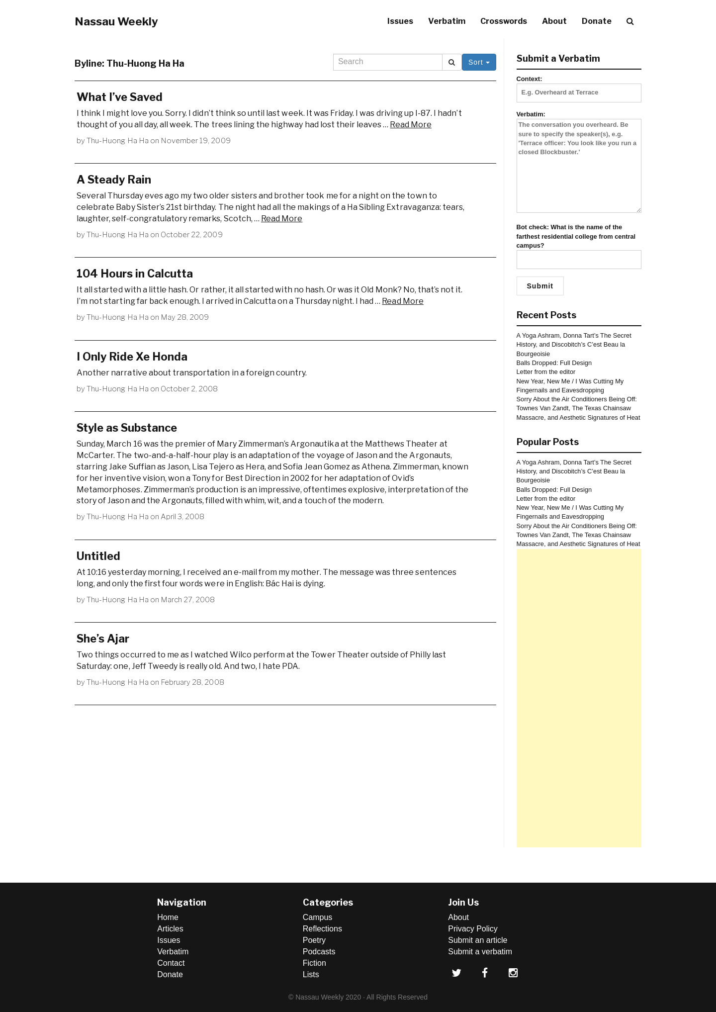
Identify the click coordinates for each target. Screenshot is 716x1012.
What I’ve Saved (120, 97)
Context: (579, 85)
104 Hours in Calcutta (135, 273)
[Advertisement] (579, 698)
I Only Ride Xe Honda (132, 356)
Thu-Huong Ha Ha (118, 140)
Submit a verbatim (480, 951)
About (554, 21)
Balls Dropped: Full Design (554, 363)
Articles (170, 928)
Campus (318, 917)
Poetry (314, 940)
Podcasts (319, 951)
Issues (400, 21)
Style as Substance (127, 427)
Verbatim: (579, 162)
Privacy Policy (473, 928)
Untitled (98, 556)
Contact (170, 963)
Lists (311, 974)
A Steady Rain (114, 179)
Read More (410, 124)
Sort (479, 62)
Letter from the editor (546, 371)
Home (168, 917)
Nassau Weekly (116, 21)
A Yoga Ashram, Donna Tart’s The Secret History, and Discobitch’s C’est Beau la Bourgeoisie (574, 345)
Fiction (314, 963)
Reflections (322, 928)
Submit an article (477, 940)
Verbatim (446, 21)
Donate (597, 21)
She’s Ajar (103, 638)
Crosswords (503, 21)
